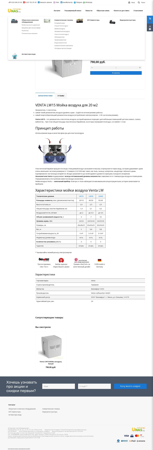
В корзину (116, 73)
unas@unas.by (67, 2)
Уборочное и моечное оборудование (22, 409)
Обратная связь (103, 11)
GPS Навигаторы (14, 412)
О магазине (138, 11)
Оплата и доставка (121, 11)
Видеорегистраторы (49, 412)
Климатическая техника (51, 409)
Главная (10, 20)
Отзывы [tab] (60, 96)
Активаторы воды (14, 415)
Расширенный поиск (73, 11)
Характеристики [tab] (45, 96)
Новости (89, 11)
